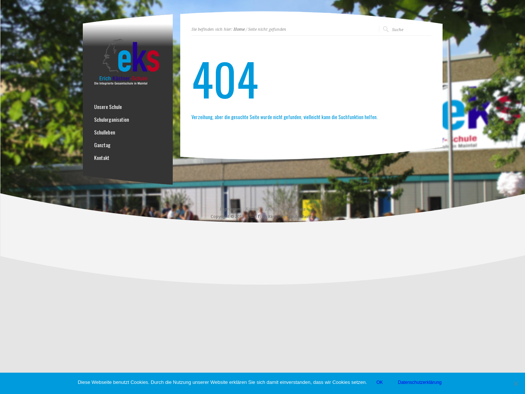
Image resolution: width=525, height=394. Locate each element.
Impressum (230, 209)
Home (239, 29)
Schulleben (104, 132)
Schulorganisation (111, 119)
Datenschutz (294, 209)
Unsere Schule (108, 106)
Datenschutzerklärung (420, 382)
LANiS (271, 209)
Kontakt (101, 157)
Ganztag (102, 145)
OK (379, 382)
